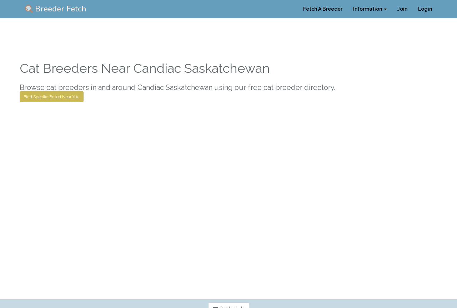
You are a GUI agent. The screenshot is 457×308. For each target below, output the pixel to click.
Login (425, 9)
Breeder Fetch (55, 9)
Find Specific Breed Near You (52, 96)
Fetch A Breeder (322, 9)
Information (370, 9)
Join (402, 9)
